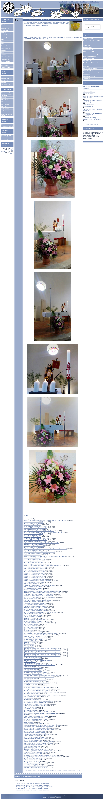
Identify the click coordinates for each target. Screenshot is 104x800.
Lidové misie (4, 45)
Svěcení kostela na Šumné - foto (33, 754)
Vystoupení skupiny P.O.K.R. (32, 747)
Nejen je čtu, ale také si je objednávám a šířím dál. (89, 118)
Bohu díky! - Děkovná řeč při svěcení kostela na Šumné (40, 755)
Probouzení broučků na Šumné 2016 (34, 636)
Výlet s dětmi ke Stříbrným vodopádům (35, 568)
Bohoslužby (4, 30)
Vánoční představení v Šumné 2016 (34, 621)
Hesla (2, 43)
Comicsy (3, 82)
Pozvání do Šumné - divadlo (32, 616)
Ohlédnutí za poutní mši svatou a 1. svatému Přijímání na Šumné (42, 565)
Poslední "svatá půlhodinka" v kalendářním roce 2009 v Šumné (42, 725)
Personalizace (5, 65)
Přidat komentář (72, 770)
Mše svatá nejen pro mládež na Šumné (35, 619)
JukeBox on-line (87, 60)
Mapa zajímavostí (5, 48)
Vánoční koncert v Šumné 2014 (33, 659)
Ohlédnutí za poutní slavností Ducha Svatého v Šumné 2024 (41, 543)
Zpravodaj (4, 37)
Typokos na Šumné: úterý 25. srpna (34, 577)
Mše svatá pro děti (29, 644)
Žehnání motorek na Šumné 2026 (33, 522)
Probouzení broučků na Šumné (33, 651)
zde (11, 148)
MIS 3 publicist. (5, 104)
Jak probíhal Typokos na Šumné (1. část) (35, 528)
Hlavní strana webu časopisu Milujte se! (6, 136)
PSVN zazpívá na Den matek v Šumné (35, 738)
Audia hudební (5, 108)
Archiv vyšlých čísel (6, 139)
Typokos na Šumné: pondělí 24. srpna (35, 579)
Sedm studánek (28, 630)
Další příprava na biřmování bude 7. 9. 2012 (36, 683)
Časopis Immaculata (88, 58)
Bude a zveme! (5, 28)
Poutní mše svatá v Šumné (32, 558)
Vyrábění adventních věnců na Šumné (35, 680)
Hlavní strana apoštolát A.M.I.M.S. (6, 77)
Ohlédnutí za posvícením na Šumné (34, 564)
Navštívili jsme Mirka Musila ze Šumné (35, 606)
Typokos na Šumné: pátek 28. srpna (34, 573)
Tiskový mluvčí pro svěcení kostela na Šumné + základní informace (43, 757)
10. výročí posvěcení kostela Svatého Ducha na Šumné (40, 612)
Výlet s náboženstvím (30, 629)
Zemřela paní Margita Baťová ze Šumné (35, 719)
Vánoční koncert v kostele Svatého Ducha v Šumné (38, 701)
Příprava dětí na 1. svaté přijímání (33, 638)
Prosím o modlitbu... (30, 662)
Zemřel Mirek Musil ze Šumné (32, 601)
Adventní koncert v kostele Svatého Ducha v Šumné (39, 677)
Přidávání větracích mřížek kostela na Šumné (37, 687)
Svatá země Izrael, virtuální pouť (91, 54)
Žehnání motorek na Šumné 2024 (33, 547)
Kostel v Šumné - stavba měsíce (33, 740)
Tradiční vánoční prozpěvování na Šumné (36, 711)
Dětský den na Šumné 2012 (32, 686)
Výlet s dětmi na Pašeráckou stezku (34, 582)
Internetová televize (88, 49)
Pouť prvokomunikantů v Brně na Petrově (35, 604)
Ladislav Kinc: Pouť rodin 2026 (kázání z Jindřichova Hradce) (32, 783)
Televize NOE (86, 45)
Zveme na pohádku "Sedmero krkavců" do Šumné (38, 600)
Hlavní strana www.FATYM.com (5, 25)
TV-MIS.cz (83, 2)
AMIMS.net (63, 2)
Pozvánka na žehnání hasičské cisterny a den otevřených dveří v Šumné (45, 520)
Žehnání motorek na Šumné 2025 (33, 534)
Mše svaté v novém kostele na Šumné (35, 749)
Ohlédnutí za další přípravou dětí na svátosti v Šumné (39, 552)
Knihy (3, 52)
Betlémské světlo (28, 698)
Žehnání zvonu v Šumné (31, 761)
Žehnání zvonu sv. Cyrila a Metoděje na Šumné (37, 728)
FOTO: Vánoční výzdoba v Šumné (33, 562)
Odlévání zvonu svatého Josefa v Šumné (35, 744)
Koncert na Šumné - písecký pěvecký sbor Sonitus (38, 726)
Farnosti (3, 32)
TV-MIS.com (73, 2)
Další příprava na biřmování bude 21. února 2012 (38, 689)
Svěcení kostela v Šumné (31, 760)
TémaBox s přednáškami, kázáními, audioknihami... (92, 63)
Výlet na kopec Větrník (30, 583)
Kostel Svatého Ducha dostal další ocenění (36, 716)
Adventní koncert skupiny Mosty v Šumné (35, 702)
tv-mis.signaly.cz (7, 150)
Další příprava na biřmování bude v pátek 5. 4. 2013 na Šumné (42, 675)
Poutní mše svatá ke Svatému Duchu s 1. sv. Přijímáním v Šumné (43, 532)
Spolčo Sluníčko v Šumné (31, 589)
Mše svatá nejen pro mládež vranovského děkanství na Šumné (42, 591)
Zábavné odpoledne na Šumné (32, 525)
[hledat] (92, 27)
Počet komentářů (61, 770)
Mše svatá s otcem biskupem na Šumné (35, 607)
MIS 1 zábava (4, 99)
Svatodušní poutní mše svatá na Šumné (35, 763)
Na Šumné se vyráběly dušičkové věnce (35, 766)
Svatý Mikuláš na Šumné (31, 669)
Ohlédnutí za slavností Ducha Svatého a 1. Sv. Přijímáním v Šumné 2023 (45, 556)
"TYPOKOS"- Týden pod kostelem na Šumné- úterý (38, 595)
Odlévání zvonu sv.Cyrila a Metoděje (34, 732)
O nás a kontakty (5, 61)
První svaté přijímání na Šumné (33, 632)
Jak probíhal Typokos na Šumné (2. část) (35, 526)
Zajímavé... (4, 54)
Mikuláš (26, 714)
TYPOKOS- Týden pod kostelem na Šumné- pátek (38, 594)
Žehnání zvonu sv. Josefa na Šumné (34, 758)
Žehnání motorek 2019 (30, 598)
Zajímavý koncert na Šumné (32, 696)
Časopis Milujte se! (88, 38)
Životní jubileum (28, 722)
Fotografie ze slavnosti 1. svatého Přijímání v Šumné (39, 531)
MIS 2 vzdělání (5, 102)
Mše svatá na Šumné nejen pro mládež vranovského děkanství (42, 648)
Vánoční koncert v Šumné (31, 657)
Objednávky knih (5, 84)
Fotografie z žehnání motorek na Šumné (35, 610)
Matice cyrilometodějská (89, 56)
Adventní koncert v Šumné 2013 (33, 671)
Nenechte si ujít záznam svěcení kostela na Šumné (38, 751)
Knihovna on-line (5, 80)
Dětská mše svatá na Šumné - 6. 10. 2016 (36, 622)
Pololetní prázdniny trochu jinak (33, 588)
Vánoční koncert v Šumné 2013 (33, 668)
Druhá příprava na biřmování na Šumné (35, 705)
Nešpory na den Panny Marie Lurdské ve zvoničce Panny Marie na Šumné (45, 549)
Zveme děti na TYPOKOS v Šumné (34, 529)
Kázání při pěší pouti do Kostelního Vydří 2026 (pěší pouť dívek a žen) (35, 787)
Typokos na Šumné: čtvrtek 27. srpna (34, 574)
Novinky (3, 97)
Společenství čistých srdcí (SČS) (91, 40)
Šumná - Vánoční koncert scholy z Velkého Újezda (38, 741)
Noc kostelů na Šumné (30, 684)
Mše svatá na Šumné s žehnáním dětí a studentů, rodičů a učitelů (43, 592)
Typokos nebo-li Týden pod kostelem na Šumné (37, 580)
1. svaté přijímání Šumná (31, 735)
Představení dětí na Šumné (31, 641)
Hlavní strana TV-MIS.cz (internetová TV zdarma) (6, 94)
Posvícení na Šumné (30, 626)
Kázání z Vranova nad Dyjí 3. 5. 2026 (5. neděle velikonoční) (32, 788)
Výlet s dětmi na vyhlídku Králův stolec (35, 567)
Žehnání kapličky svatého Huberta (33, 609)
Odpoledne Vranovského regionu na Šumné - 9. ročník (39, 585)
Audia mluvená (5, 110)
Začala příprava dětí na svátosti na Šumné (36, 553)
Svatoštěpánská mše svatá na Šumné (35, 603)
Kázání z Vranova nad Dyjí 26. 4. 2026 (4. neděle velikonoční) (32, 790)
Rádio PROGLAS (87, 47)
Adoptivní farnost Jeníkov (90, 68)
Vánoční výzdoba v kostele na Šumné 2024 (36, 538)
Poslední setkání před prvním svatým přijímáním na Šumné (41, 633)
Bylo (2, 39)
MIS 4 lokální (4, 106)
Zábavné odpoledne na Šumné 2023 (34, 559)
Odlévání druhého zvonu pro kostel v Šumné (36, 734)
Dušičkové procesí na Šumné (32, 555)
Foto (2, 41)
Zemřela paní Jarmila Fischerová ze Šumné (36, 690)
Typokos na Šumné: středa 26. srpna (34, 576)
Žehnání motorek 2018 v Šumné (33, 613)
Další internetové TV (88, 51)
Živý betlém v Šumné (30, 618)
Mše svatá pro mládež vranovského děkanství (37, 660)
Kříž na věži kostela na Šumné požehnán (35, 767)
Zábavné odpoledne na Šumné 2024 (34, 546)
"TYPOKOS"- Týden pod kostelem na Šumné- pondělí (39, 597)
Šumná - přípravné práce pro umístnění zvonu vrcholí (39, 729)
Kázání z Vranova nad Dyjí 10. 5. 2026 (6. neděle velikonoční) (32, 785)
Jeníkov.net (86, 66)
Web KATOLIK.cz (87, 43)
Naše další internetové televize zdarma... (6, 114)
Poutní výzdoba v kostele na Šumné (34, 570)
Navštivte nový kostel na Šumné (33, 674)
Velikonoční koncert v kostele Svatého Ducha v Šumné (39, 665)
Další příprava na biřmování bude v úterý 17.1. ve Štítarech (41, 695)
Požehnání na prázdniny (31, 627)
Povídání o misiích (29, 647)
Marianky (3, 50)
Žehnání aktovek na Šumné (32, 624)
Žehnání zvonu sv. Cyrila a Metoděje (34, 731)
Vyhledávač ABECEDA (89, 76)
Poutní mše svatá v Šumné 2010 (33, 720)
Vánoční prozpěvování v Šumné (33, 723)
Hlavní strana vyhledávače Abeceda (7, 125)
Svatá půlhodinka (29, 666)
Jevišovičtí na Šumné (30, 710)
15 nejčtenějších (5, 67)
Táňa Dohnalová (31, 770)
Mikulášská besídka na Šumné (33, 681)
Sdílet (26, 515)
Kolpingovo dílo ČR (88, 70)
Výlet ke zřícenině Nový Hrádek (33, 586)
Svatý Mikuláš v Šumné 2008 (32, 746)
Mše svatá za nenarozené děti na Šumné (35, 544)
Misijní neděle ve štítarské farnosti (33, 717)
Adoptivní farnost (6, 34)
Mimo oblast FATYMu (6, 57)
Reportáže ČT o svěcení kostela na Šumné (36, 752)
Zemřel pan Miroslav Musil (31, 693)
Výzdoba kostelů (5, 59)
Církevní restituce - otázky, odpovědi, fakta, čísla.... (92, 73)
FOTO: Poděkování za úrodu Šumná (34, 571)
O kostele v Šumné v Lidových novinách (35, 672)
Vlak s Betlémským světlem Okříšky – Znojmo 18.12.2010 (40, 713)
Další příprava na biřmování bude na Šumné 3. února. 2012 (41, 692)
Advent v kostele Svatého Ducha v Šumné (36, 704)
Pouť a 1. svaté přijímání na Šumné (34, 737)
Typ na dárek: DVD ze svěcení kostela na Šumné (38, 743)
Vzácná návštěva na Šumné (32, 663)
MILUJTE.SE (94, 2)
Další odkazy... (87, 78)
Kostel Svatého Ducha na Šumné (33, 615)
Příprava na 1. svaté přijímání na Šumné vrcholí (37, 635)
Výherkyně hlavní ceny (30, 764)
